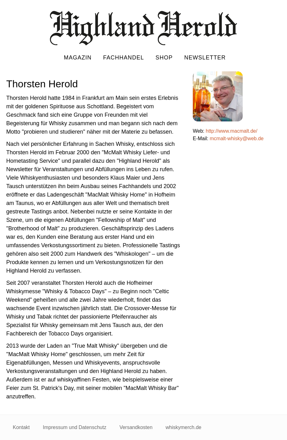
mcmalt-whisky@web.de (237, 138)
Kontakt (21, 427)
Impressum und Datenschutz (74, 427)
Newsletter (205, 57)
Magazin (77, 57)
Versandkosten (136, 427)
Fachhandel (123, 57)
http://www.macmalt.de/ (231, 131)
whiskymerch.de (184, 427)
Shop (164, 57)
